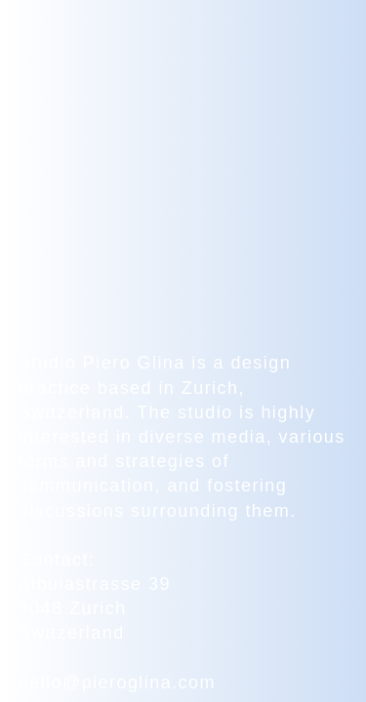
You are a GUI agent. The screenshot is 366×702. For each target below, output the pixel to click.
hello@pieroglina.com (117, 681)
